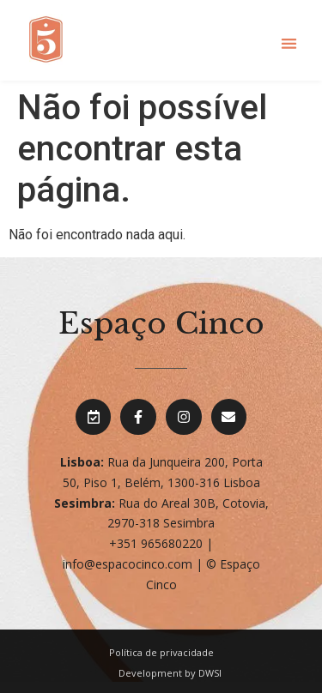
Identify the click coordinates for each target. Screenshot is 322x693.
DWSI (210, 672)
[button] (288, 43)
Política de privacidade (161, 652)
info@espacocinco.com (127, 564)
